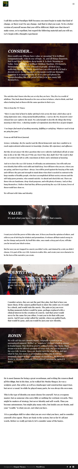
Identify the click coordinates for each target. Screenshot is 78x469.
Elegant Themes (20, 467)
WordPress (40, 467)
